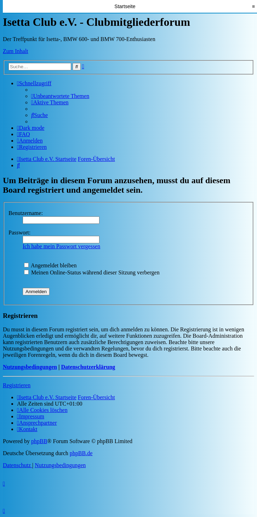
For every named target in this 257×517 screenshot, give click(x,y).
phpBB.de (81, 453)
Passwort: (19, 233)
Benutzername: (25, 213)
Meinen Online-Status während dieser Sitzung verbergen (92, 272)
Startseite (124, 6)
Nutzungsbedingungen (30, 367)
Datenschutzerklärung (88, 367)
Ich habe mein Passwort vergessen (61, 246)
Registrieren (16, 385)
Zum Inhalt (15, 51)
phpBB (39, 441)
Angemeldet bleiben (50, 265)
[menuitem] (60, 96)
